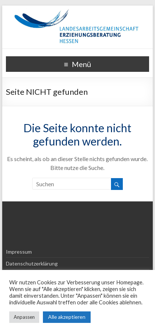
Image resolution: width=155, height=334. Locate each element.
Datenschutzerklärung (32, 263)
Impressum (19, 251)
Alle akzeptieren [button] (66, 317)
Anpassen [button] (24, 317)
